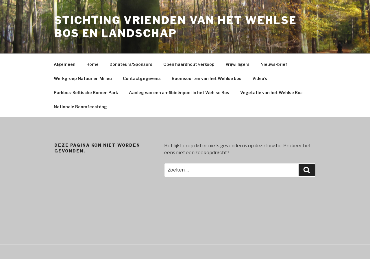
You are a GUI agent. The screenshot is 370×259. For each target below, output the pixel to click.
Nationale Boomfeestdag (80, 106)
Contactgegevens (142, 78)
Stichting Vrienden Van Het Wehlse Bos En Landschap (175, 27)
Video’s (259, 78)
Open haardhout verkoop (188, 64)
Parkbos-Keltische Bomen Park (86, 92)
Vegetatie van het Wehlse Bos (271, 92)
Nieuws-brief (273, 64)
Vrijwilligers (237, 64)
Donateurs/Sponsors (131, 64)
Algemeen (64, 64)
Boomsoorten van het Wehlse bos (206, 78)
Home (92, 64)
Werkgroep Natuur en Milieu (83, 78)
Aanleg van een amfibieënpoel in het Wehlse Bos (179, 92)
